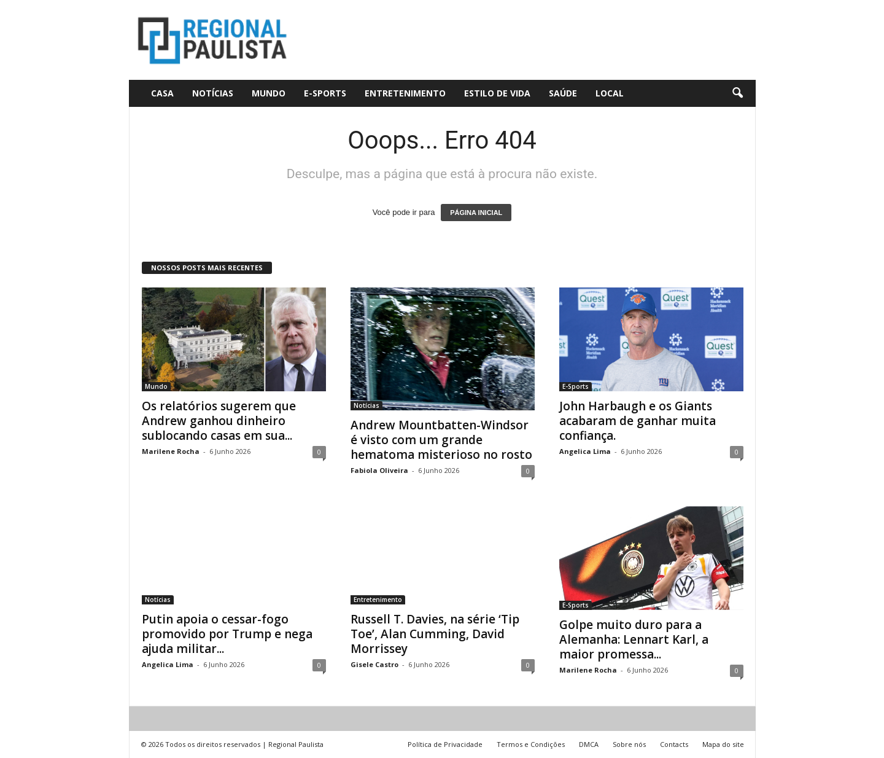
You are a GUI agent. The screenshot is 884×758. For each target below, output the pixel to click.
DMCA (589, 744)
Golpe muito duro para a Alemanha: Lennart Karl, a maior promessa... (633, 639)
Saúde (563, 93)
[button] (737, 93)
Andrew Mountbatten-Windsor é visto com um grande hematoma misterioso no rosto (441, 440)
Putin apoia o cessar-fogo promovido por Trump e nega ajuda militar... (227, 634)
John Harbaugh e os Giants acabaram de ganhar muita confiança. (637, 420)
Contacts (674, 744)
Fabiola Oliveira (379, 470)
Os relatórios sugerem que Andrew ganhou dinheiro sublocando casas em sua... (219, 420)
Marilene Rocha (171, 451)
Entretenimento (405, 93)
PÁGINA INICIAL (476, 212)
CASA (162, 93)
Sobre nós (629, 744)
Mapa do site (723, 744)
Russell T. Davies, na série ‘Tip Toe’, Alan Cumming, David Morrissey (435, 634)
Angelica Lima (585, 451)
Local (609, 93)
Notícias (212, 93)
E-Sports (325, 93)
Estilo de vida (497, 93)
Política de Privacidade (445, 744)
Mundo (268, 93)
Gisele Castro (374, 664)
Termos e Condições (531, 744)
